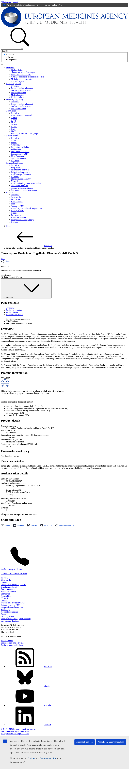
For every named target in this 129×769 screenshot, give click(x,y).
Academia (15, 176)
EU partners (16, 167)
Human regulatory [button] (13, 84)
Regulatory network (9, 587)
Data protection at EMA (10, 605)
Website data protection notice (13, 603)
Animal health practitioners (22, 188)
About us (4, 578)
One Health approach (19, 186)
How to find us (7, 640)
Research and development (22, 88)
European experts (8, 589)
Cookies (31, 758)
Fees (13, 204)
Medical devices (17, 95)
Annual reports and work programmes (26, 208)
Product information (14, 310)
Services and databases (10, 621)
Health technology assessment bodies (26, 183)
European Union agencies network (15, 731)
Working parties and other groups (24, 133)
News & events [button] (12, 136)
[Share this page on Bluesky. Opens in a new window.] (33, 525)
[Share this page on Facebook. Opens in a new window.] (46, 525)
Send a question (7, 616)
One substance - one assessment (24, 190)
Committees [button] (11, 111)
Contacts (14, 222)
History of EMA (17, 211)
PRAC (13, 122)
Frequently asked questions (12, 607)
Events (14, 142)
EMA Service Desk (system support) (16, 619)
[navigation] (9, 2)
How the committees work (21, 115)
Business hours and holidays (12, 645)
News (13, 140)
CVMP (14, 120)
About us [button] (9, 192)
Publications (16, 149)
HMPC (14, 127)
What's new (15, 145)
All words (10, 57)
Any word (10, 55)
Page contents (26, 288)
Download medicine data (21, 74)
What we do (16, 197)
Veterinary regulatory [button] (14, 99)
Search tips (5, 609)
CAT (13, 129)
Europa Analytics (48, 758)
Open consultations (19, 158)
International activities (20, 170)
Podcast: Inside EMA (19, 154)
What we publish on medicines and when (27, 77)
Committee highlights (20, 147)
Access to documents (9, 612)
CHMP (14, 118)
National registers (18, 81)
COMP (14, 124)
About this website (18, 217)
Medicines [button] (10, 68)
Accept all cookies (84, 742)
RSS (3, 259)
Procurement (16, 215)
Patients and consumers (20, 172)
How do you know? (53, 5)
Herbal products (17, 97)
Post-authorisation (18, 93)
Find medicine (17, 70)
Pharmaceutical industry (21, 179)
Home (8, 226)
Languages (5, 594)
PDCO (14, 131)
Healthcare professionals (21, 174)
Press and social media (20, 152)
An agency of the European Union (15, 733)
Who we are (16, 199)
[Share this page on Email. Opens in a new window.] (6, 525)
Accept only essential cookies (111, 742)
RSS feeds (15, 161)
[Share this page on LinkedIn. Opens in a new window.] (19, 525)
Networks (15, 181)
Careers (14, 213)
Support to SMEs (18, 206)
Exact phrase (11, 60)
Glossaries (5, 598)
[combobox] (12, 48)
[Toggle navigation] (2, 64)
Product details (12, 312)
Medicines (29, 246)
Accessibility (6, 596)
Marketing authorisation (20, 90)
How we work (17, 201)
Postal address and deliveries (12, 643)
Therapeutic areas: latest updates (24, 72)
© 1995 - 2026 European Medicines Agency (19, 729)
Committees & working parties (13, 585)
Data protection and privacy (22, 220)
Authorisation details (14, 315)
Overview (15, 86)
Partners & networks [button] (14, 163)
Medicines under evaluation (22, 79)
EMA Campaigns (18, 156)
